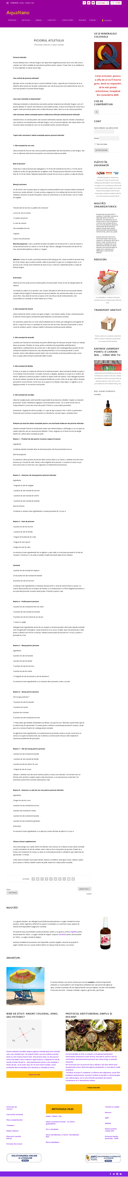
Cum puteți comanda (14, 1115)
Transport (10, 1126)
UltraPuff (62, 935)
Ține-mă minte (101, 145)
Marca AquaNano (52, 1143)
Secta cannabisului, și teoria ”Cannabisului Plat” (62, 1136)
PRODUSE (12, 21)
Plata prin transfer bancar (13, 1138)
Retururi (108, 1113)
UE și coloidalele (52, 1130)
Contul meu (67, 21)
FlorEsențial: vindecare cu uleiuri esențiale (49, 45)
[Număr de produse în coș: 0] (96, 112)
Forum (92, 21)
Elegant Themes (22, 1174)
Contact (52, 21)
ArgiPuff (73, 932)
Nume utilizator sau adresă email (106, 128)
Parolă (96, 139)
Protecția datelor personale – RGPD (111, 1138)
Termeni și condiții (112, 1107)
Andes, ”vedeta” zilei (27, 3)
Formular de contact (14, 1144)
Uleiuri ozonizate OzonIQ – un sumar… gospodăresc (61, 1123)
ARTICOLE (26, 21)
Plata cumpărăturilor (14, 1120)
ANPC (107, 1118)
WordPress (41, 1174)
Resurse (82, 21)
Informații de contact (11, 1108)
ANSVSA (108, 1124)
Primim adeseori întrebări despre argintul (22, 1052)
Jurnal (39, 21)
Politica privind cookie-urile (110, 1130)
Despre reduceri (12, 1131)
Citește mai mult (34, 1075)
